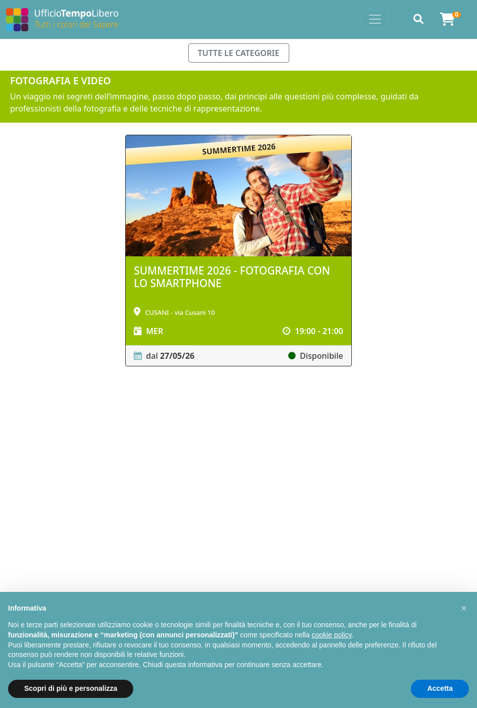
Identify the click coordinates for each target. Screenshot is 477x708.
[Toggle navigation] (375, 19)
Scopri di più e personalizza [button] (70, 688)
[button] (464, 608)
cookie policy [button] (331, 635)
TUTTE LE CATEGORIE (239, 53)
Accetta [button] (440, 688)
